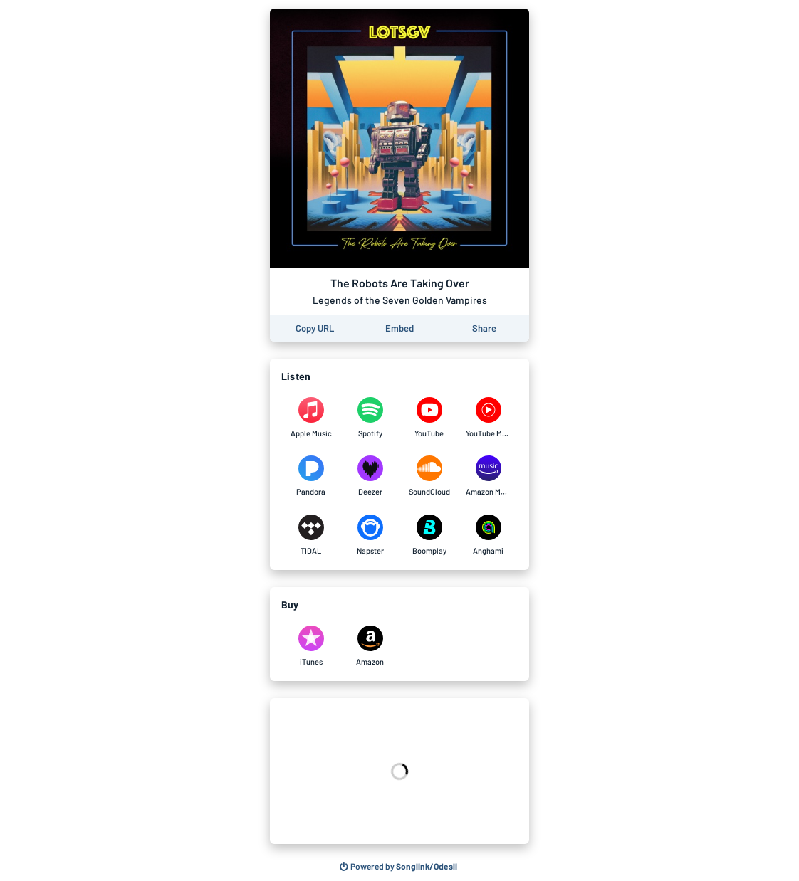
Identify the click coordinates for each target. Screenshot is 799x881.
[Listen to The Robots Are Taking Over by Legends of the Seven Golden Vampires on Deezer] (370, 476)
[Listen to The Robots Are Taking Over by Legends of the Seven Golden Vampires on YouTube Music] (488, 417)
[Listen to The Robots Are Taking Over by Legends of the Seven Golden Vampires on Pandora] (310, 476)
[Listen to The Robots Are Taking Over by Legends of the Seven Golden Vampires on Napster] (370, 535)
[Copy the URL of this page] (315, 328)
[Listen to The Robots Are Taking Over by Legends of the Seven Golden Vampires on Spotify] (370, 417)
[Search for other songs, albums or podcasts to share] (399, 866)
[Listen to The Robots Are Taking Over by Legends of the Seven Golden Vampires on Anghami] (488, 535)
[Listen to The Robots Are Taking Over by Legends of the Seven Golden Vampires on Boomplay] (429, 535)
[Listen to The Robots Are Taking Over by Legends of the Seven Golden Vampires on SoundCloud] (429, 476)
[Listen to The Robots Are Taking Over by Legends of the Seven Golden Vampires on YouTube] (429, 417)
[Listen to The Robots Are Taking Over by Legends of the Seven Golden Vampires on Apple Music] (310, 417)
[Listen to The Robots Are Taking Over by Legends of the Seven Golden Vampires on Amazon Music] (488, 476)
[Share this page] (484, 328)
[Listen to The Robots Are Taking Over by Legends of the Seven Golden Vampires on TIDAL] (310, 535)
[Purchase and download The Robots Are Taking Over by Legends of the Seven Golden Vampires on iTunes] (310, 646)
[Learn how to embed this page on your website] (399, 328)
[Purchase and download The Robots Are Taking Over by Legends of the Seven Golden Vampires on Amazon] (370, 646)
